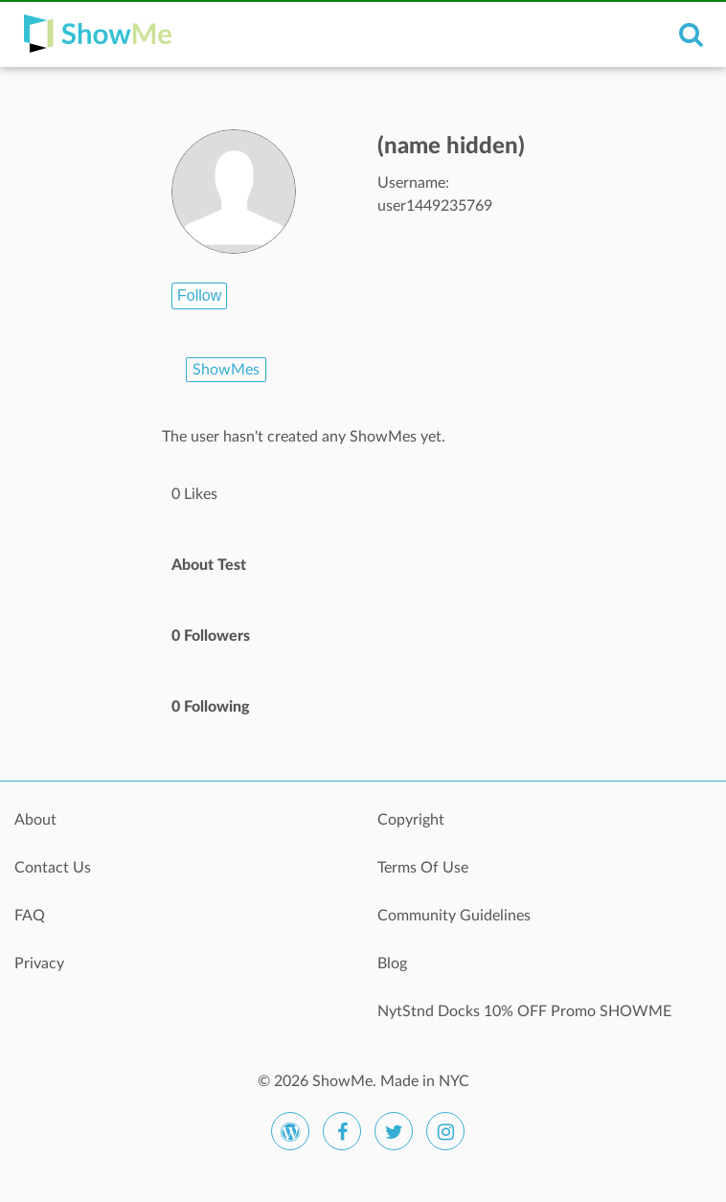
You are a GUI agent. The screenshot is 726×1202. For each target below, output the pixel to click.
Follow (199, 295)
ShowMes (226, 369)
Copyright (410, 820)
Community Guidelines (454, 915)
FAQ (29, 915)
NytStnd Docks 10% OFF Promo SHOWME (524, 1011)
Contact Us (52, 867)
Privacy (39, 963)
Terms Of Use (422, 867)
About (35, 820)
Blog (392, 963)
